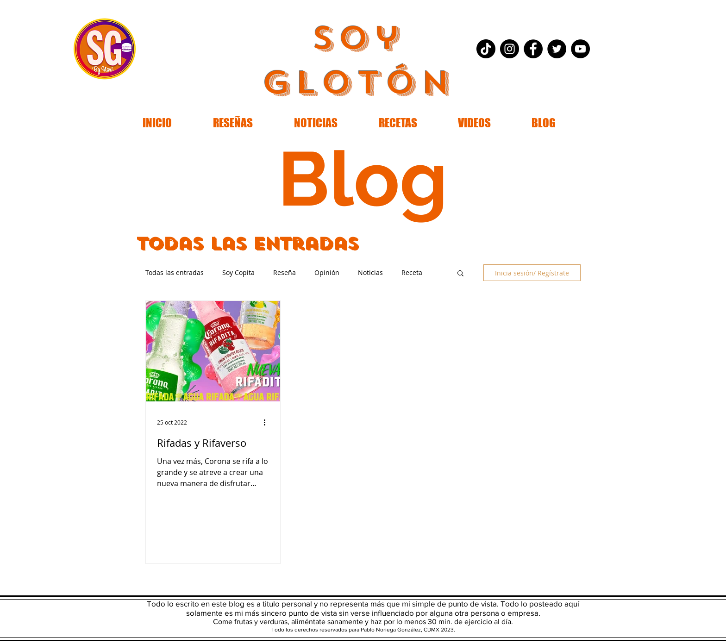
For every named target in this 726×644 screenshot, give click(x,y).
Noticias (370, 272)
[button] (460, 274)
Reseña (284, 272)
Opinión (326, 272)
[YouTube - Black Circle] (580, 48)
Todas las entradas (174, 272)
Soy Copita (238, 272)
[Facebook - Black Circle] (533, 48)
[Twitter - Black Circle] (556, 48)
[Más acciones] (267, 422)
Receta (411, 272)
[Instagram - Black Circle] (509, 48)
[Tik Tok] (485, 48)
